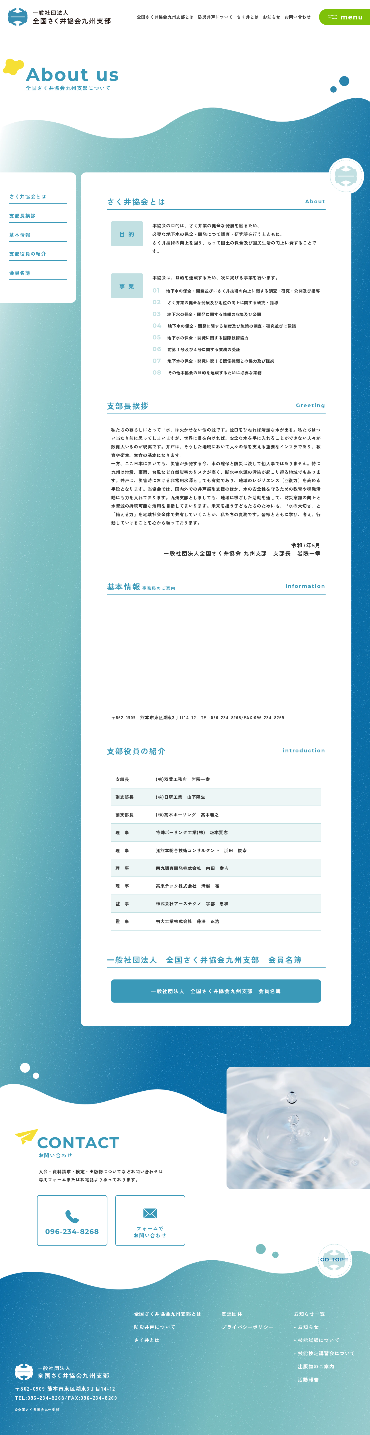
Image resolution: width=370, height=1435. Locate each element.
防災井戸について (215, 17)
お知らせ (271, 17)
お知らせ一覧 (309, 1313)
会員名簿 (20, 272)
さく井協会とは (28, 196)
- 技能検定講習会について (324, 1353)
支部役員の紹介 (28, 253)
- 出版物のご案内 (314, 1366)
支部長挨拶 (22, 215)
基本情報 (20, 234)
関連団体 (232, 1313)
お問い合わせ (298, 17)
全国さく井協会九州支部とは (165, 17)
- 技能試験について (317, 1339)
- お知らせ (306, 1326)
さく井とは (248, 17)
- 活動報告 (306, 1379)
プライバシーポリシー (248, 1326)
